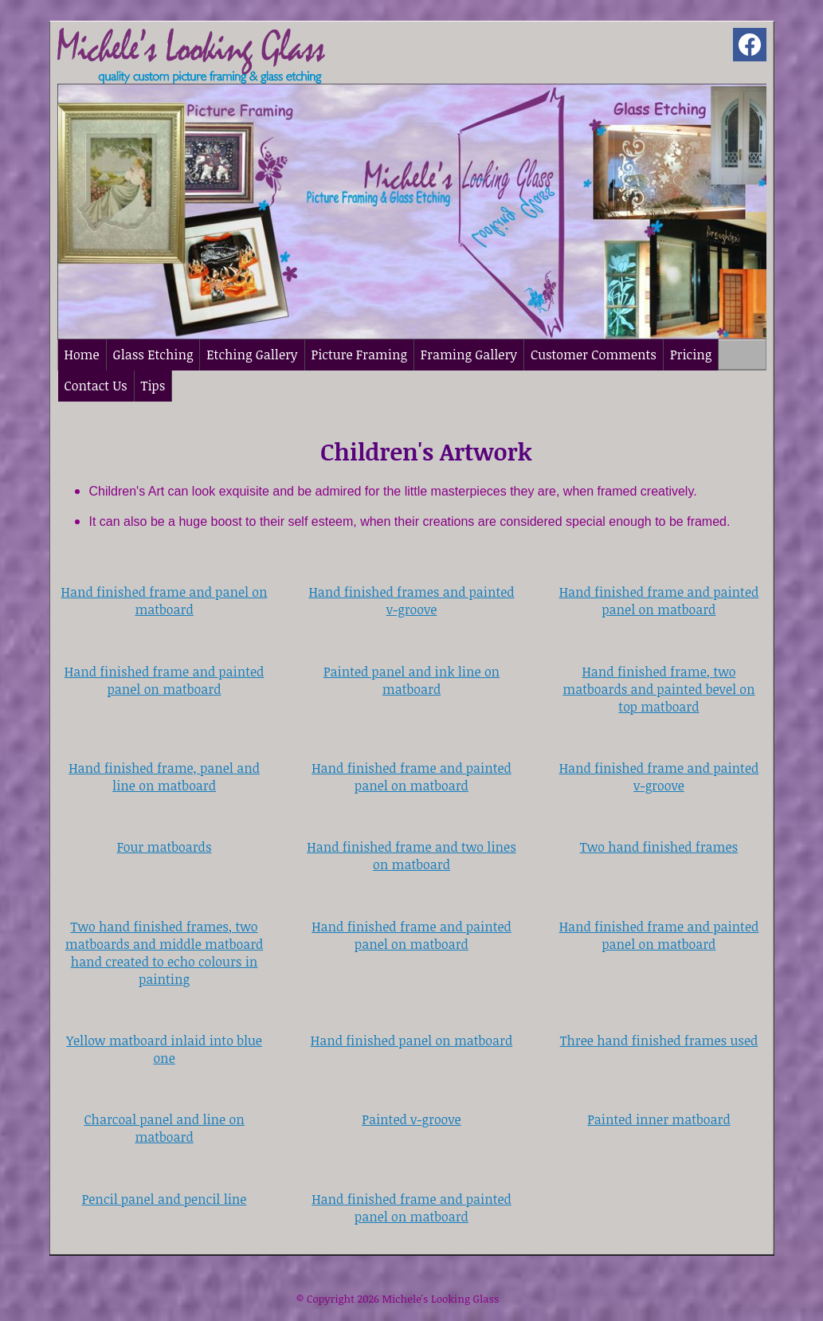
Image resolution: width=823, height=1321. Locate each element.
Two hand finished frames (659, 847)
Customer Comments (593, 354)
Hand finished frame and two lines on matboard (411, 855)
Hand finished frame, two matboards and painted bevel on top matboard (658, 689)
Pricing (690, 354)
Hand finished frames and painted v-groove (411, 600)
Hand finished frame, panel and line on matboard (164, 776)
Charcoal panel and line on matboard (164, 1128)
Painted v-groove (411, 1119)
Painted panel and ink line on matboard (411, 680)
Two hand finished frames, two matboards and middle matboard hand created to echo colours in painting (164, 953)
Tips (153, 385)
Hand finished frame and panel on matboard (164, 600)
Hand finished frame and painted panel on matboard (659, 600)
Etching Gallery (251, 354)
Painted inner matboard (658, 1119)
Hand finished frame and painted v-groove (659, 776)
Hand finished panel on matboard (411, 1040)
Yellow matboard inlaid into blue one (164, 1049)
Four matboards (164, 847)
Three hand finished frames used (659, 1040)
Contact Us (96, 385)
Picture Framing (359, 354)
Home (82, 354)
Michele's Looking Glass (440, 1299)
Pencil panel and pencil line (164, 1199)
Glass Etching (153, 354)
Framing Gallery (469, 354)
